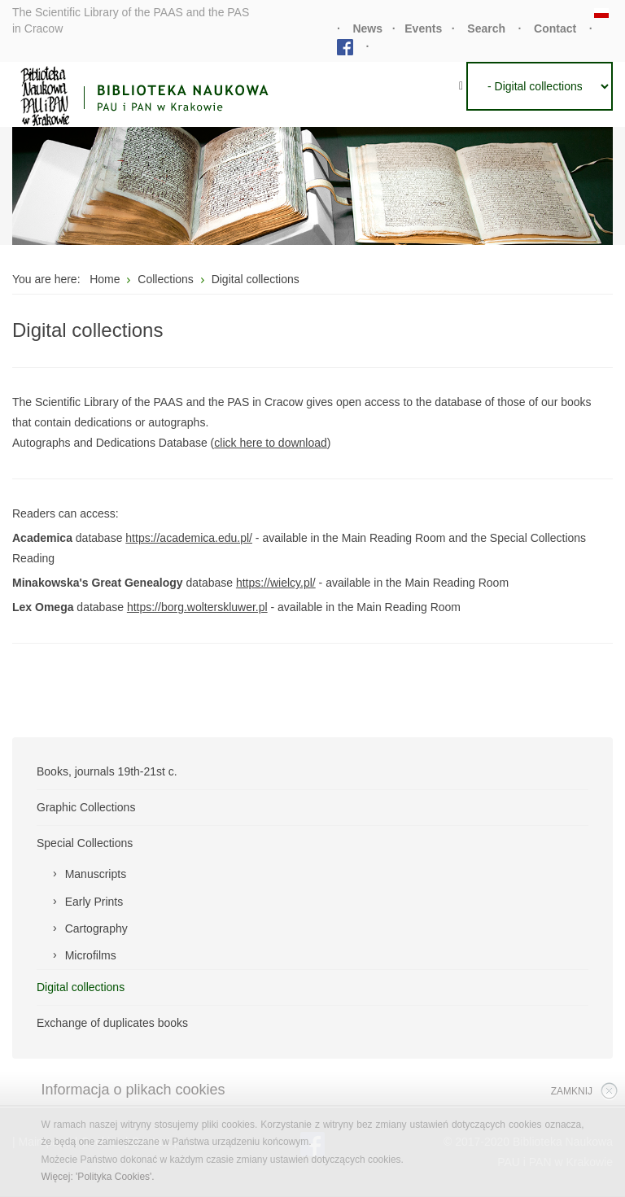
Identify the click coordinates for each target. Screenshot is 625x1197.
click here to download (270, 442)
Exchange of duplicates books (112, 1022)
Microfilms (90, 955)
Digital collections (81, 987)
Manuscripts (95, 873)
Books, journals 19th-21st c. (107, 771)
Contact (555, 28)
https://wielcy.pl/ (276, 582)
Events (423, 28)
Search (486, 28)
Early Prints (94, 901)
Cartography (96, 928)
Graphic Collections (86, 807)
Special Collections (85, 843)
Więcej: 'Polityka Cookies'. (97, 1176)
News (367, 28)
